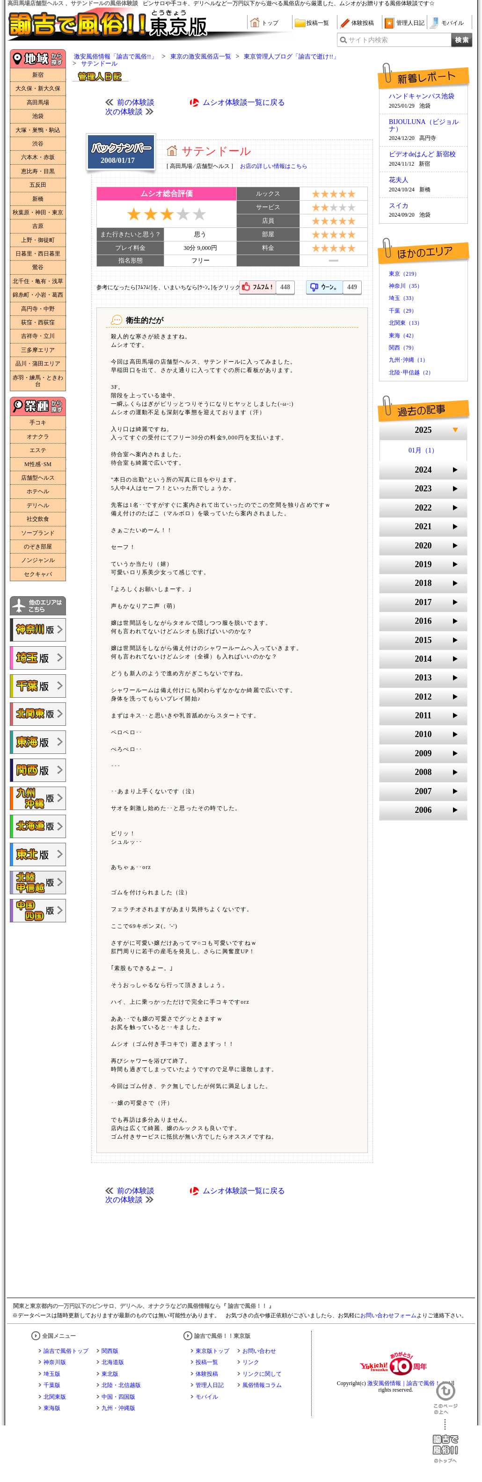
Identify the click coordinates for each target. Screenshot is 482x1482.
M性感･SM (37, 464)
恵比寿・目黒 (38, 171)
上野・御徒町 (38, 240)
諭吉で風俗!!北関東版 (38, 714)
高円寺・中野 (38, 309)
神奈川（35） (406, 286)
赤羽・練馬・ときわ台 (38, 380)
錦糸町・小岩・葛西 (38, 295)
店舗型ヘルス (38, 478)
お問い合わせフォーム (388, 1315)
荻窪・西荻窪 (38, 322)
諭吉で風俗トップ (66, 1351)
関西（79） (403, 347)
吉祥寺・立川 (38, 336)
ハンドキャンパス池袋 (421, 96)
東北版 (110, 1374)
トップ (270, 23)
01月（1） (423, 450)
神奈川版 (55, 1362)
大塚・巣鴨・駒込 (37, 130)
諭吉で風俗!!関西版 (38, 770)
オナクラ (38, 436)
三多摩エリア (38, 350)
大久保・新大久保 (37, 88)
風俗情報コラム (262, 1385)
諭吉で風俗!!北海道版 (38, 826)
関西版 (110, 1351)
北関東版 (55, 1397)
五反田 (37, 185)
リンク (250, 1362)
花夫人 (399, 180)
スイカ (399, 206)
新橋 (38, 199)
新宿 (38, 75)
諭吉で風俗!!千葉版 (38, 686)
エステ (37, 450)
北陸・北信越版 (121, 1385)
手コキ (37, 422)
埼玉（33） (403, 298)
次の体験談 (124, 112)
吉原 (38, 226)
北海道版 (113, 1362)
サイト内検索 (368, 40)
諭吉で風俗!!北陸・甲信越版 (38, 882)
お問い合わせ (259, 1351)
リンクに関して (262, 1374)
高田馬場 (38, 102)
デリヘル (38, 505)
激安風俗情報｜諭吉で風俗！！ (406, 1383)
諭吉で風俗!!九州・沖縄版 (38, 798)
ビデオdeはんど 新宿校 (422, 154)
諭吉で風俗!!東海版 (38, 742)
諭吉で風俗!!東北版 (38, 854)
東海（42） (403, 335)
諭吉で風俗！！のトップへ (445, 1441)
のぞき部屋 (38, 546)
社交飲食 (38, 519)
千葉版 (52, 1385)
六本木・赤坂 (38, 157)
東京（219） (404, 273)
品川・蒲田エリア (37, 363)
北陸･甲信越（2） (411, 372)
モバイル (452, 23)
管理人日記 (410, 23)
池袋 (38, 116)
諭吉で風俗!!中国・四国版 (38, 910)
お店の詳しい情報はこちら (273, 166)
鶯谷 (38, 267)
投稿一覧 (318, 23)
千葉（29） (403, 310)
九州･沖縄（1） (408, 360)
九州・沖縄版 (118, 1408)
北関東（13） (406, 323)
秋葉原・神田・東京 (38, 212)
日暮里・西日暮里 (37, 253)
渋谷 (38, 143)
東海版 (52, 1408)
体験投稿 (362, 23)
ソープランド (38, 533)
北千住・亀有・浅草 (38, 281)
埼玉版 (52, 1374)
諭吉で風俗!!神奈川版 (38, 630)
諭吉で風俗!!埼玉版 (38, 658)
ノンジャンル (38, 560)
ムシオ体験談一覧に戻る (244, 102)
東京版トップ (212, 1351)
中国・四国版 (118, 1397)
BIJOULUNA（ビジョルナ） (424, 125)
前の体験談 (135, 102)
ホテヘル (38, 491)
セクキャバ (38, 574)
